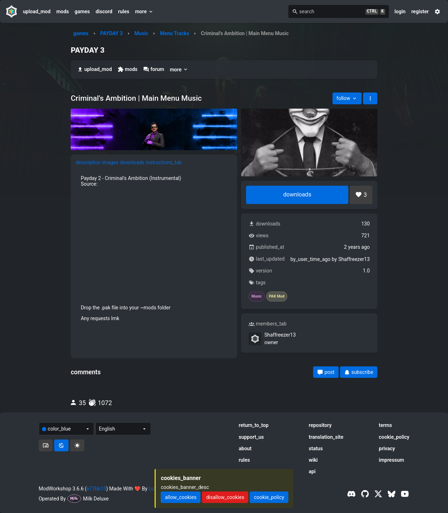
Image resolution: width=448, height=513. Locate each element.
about (245, 448)
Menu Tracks (174, 33)
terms (385, 425)
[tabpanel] (154, 248)
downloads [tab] (132, 162)
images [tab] (110, 162)
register (420, 11)
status (316, 448)
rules (123, 11)
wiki (313, 460)
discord (103, 11)
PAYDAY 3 (111, 33)
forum (153, 69)
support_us (251, 437)
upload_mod (37, 11)
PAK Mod (276, 296)
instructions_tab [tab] (164, 162)
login (400, 11)
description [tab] (88, 162)
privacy (387, 448)
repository (320, 425)
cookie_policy (394, 437)
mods (62, 11)
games (82, 11)
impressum (391, 460)
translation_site (326, 437)
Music (141, 33)
